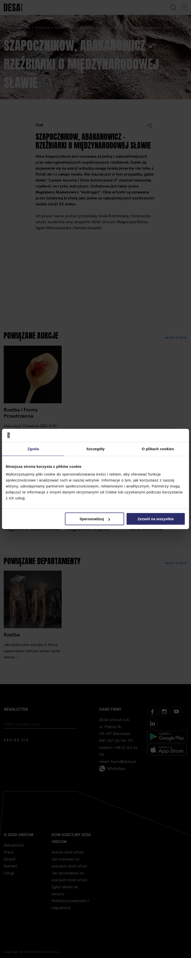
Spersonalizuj (95, 519)
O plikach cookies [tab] (158, 448)
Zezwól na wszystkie (156, 519)
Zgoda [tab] (33, 448)
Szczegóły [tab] (95, 448)
